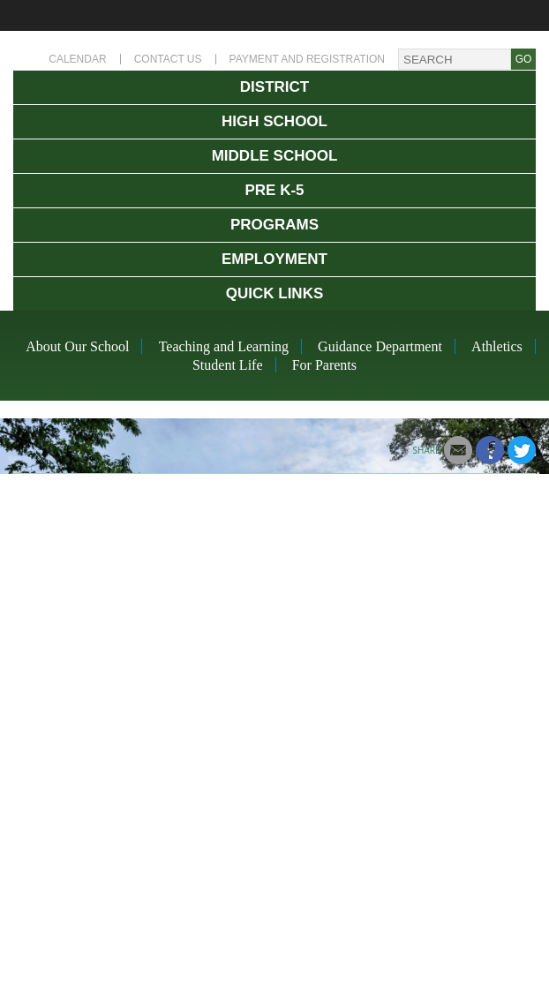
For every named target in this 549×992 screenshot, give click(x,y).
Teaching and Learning (224, 346)
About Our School (77, 346)
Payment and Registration (307, 59)
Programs (274, 224)
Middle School (275, 155)
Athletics (497, 346)
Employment (274, 259)
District (274, 87)
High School (274, 121)
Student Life (227, 364)
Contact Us (168, 59)
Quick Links (275, 293)
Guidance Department (380, 346)
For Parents (324, 364)
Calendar (77, 59)
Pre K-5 (274, 190)
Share (426, 450)
